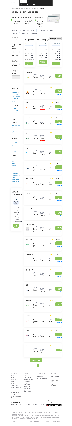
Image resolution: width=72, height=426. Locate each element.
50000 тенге (15, 164)
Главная (13, 8)
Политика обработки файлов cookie (34, 422)
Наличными (15, 147)
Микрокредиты (16, 179)
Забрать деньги (16, 225)
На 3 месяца (15, 112)
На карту (22, 30)
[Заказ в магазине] (55, 38)
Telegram (28, 404)
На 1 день (14, 116)
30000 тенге (15, 162)
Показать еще (36, 360)
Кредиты (36, 1)
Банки (29, 1)
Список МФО (15, 173)
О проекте (40, 376)
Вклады (29, 4)
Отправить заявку (60, 152)
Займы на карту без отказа (30, 8)
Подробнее (59, 79)
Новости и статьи (42, 380)
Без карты (14, 146)
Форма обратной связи (17, 405)
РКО (34, 4)
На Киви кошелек (14, 143)
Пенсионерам (16, 96)
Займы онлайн (19, 8)
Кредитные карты (15, 385)
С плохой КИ (15, 33)
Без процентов (31, 30)
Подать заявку (60, 136)
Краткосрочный (16, 129)
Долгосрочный (16, 125)
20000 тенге (15, 160)
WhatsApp (41, 404)
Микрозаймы (24, 33)
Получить (59, 349)
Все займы (14, 30)
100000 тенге (15, 165)
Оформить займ (59, 289)
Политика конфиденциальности (18, 422)
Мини (13, 177)
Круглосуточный (16, 131)
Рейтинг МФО (16, 175)
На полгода (15, 110)
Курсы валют (40, 4)
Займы (23, 1)
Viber (35, 404)
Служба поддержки (42, 378)
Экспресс (14, 133)
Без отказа (50, 30)
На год (14, 108)
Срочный (14, 127)
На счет (14, 149)
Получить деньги (59, 76)
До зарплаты (41, 30)
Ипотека (23, 4)
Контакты (39, 382)
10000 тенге (15, 158)
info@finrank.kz (54, 385)
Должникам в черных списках (15, 100)
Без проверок (34, 33)
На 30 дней (15, 114)
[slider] (13, 52)
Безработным (15, 92)
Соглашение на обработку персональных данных (53, 422)
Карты (42, 1)
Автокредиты (14, 379)
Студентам (15, 94)
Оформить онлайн (59, 212)
